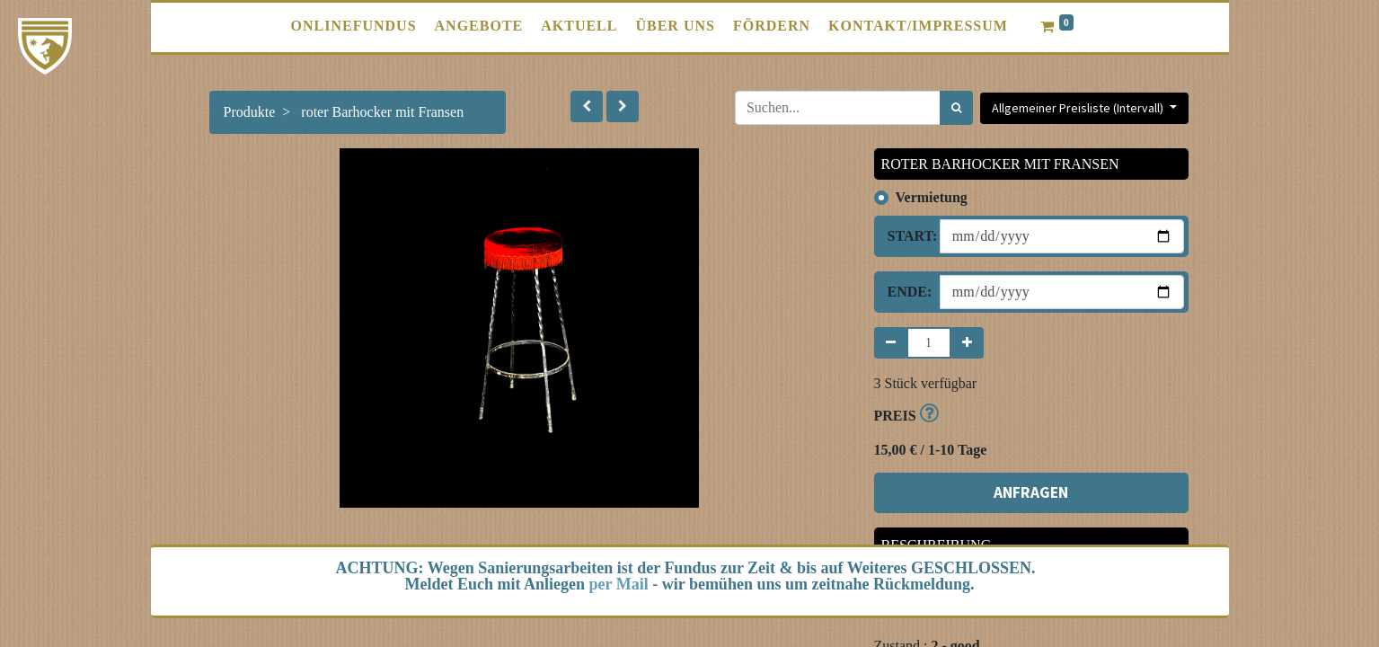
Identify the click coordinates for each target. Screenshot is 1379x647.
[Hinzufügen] (967, 343)
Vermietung (932, 197)
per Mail (619, 584)
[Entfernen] (890, 343)
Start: (907, 236)
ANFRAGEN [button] (1031, 492)
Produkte (250, 112)
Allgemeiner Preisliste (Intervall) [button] (1079, 108)
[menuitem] (354, 26)
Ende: (907, 291)
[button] (586, 106)
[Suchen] (956, 108)
